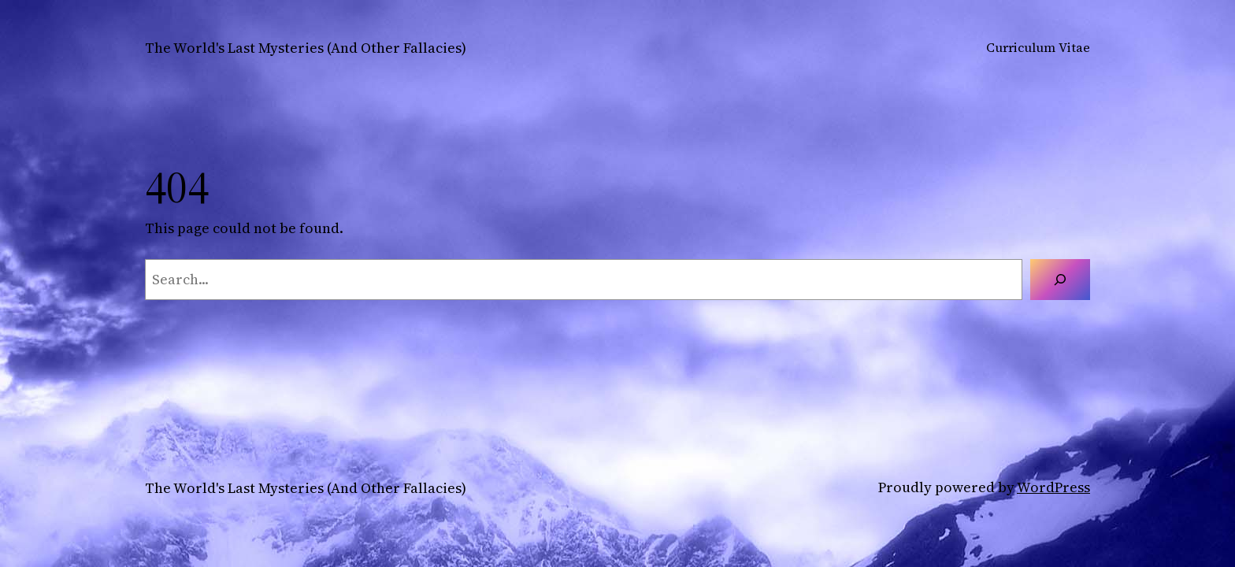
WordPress (1053, 487)
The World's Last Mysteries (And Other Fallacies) (305, 47)
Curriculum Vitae (1038, 47)
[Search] (1060, 279)
